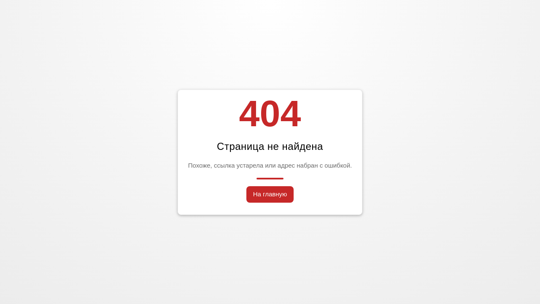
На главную (270, 194)
